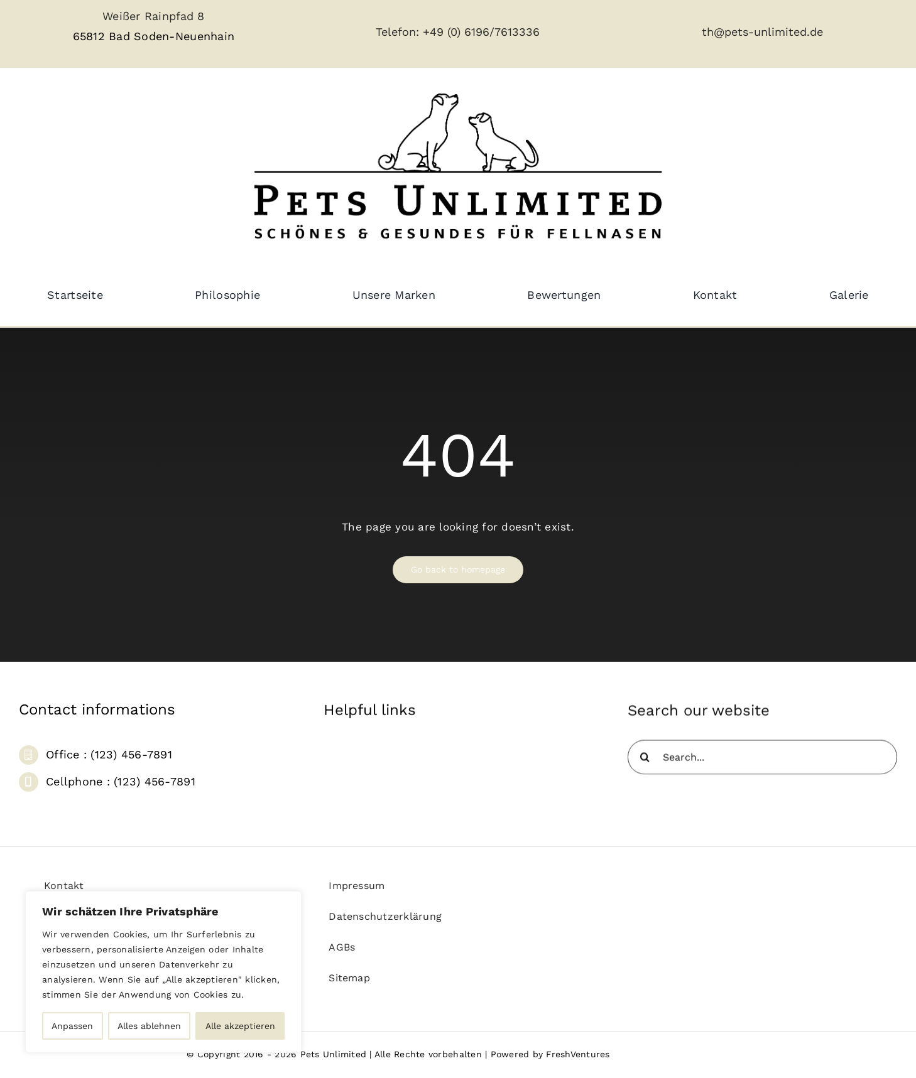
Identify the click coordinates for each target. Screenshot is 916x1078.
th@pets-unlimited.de (762, 31)
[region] (163, 972)
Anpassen (72, 1026)
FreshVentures (577, 1054)
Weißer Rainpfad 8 (153, 16)
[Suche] (645, 763)
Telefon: (399, 31)
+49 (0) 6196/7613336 (481, 31)
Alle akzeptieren (240, 1026)
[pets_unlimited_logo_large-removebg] (458, 82)
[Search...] (762, 763)
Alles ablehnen (149, 1026)
